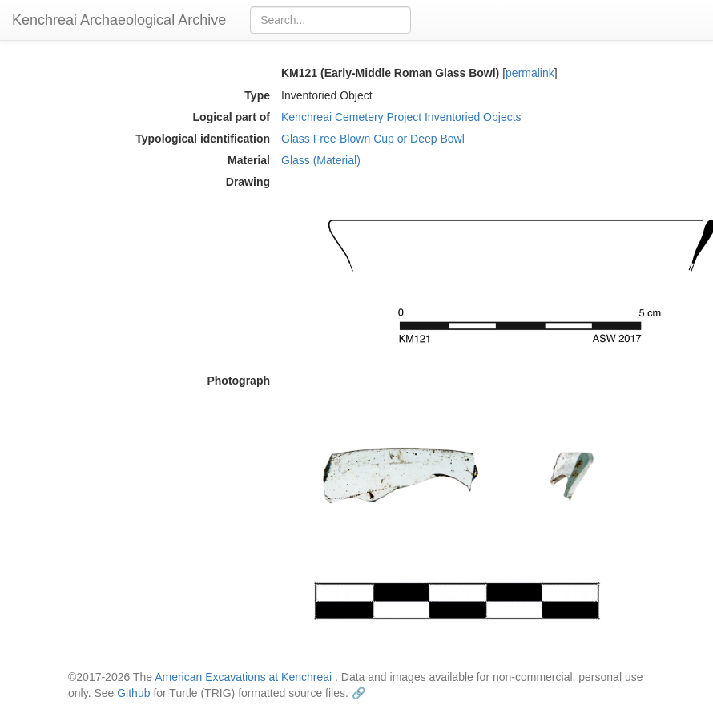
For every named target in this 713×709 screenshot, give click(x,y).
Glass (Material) (321, 160)
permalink (530, 72)
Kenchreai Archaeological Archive (119, 20)
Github (133, 693)
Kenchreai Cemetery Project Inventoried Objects (401, 117)
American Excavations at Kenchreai (243, 677)
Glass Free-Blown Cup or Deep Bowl (373, 138)
